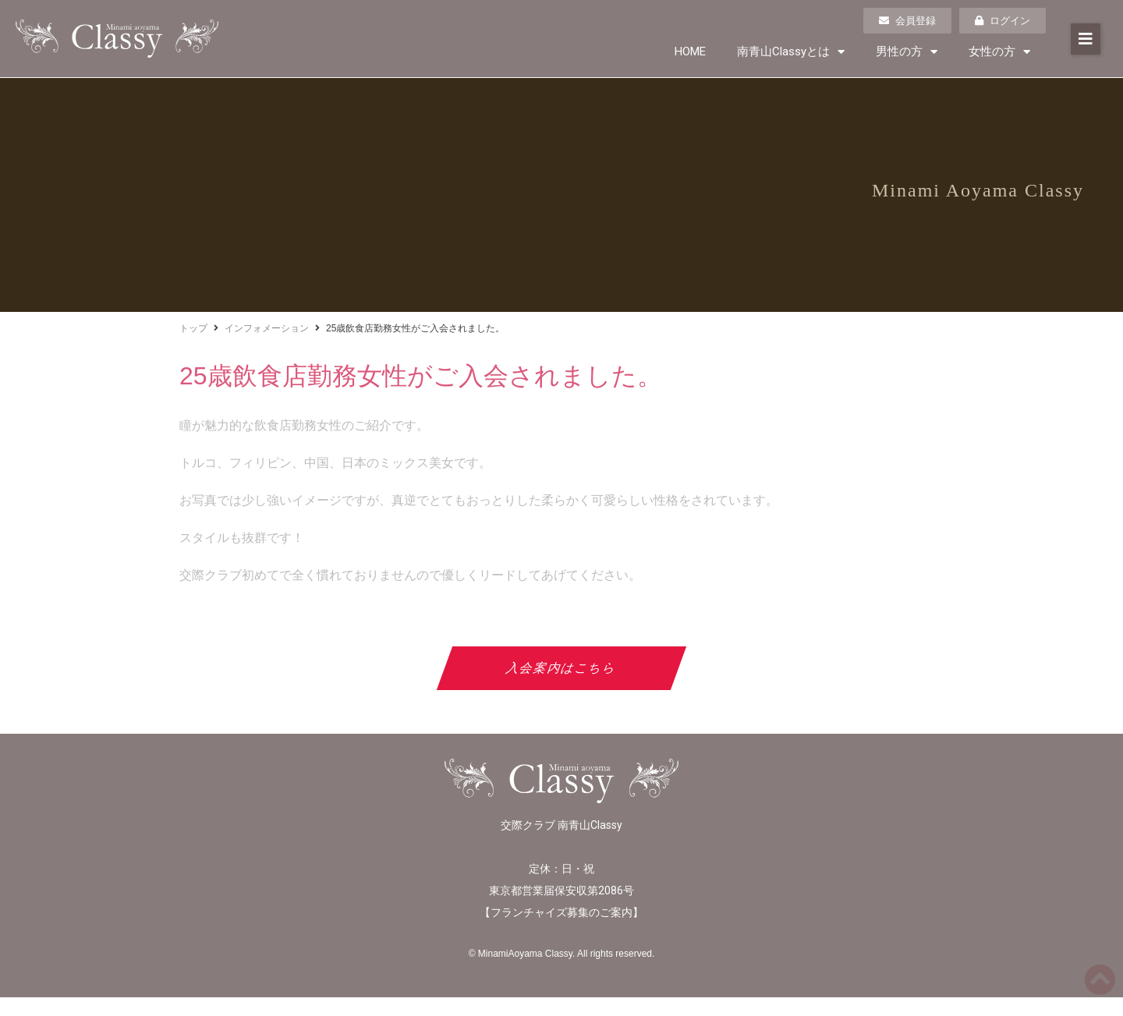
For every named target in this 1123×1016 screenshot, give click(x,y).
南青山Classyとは (791, 51)
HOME (690, 51)
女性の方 (999, 51)
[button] (1085, 39)
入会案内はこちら (562, 667)
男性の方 (906, 51)
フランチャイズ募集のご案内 (561, 912)
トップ (193, 328)
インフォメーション (267, 328)
